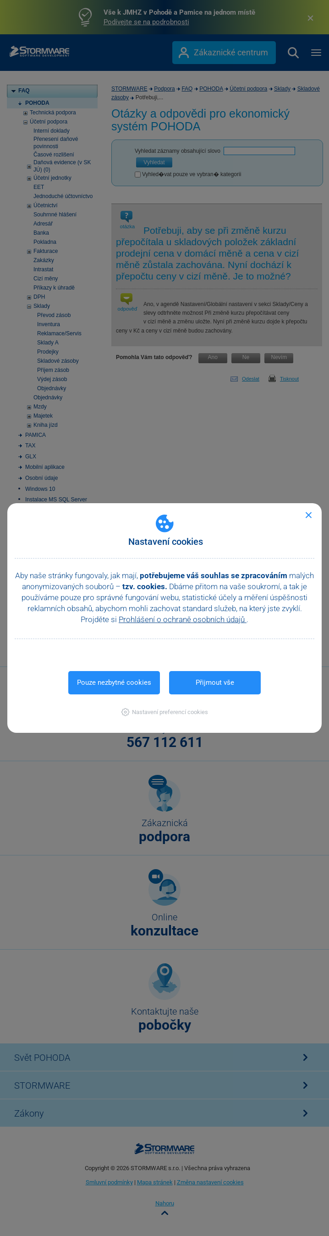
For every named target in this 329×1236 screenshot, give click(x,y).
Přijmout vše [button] (215, 682)
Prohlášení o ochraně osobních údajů (183, 619)
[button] (164, 712)
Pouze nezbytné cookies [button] (114, 682)
